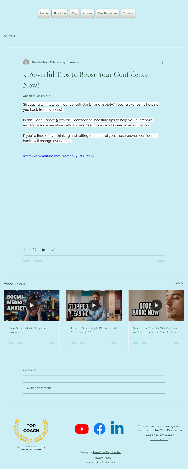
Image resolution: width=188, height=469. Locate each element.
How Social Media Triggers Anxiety (27, 330)
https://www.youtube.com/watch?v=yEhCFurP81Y (59, 156)
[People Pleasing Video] (94, 305)
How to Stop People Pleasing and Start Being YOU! (93, 330)
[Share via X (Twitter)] (34, 249)
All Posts (9, 35)
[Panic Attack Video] (156, 305)
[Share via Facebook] (25, 249)
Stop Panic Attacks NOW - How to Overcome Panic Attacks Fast (155, 330)
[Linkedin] (117, 429)
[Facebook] (99, 429)
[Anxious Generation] (31, 305)
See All (179, 282)
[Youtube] (82, 429)
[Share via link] (53, 249)
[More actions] (162, 62)
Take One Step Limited (107, 452)
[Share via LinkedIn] (43, 249)
